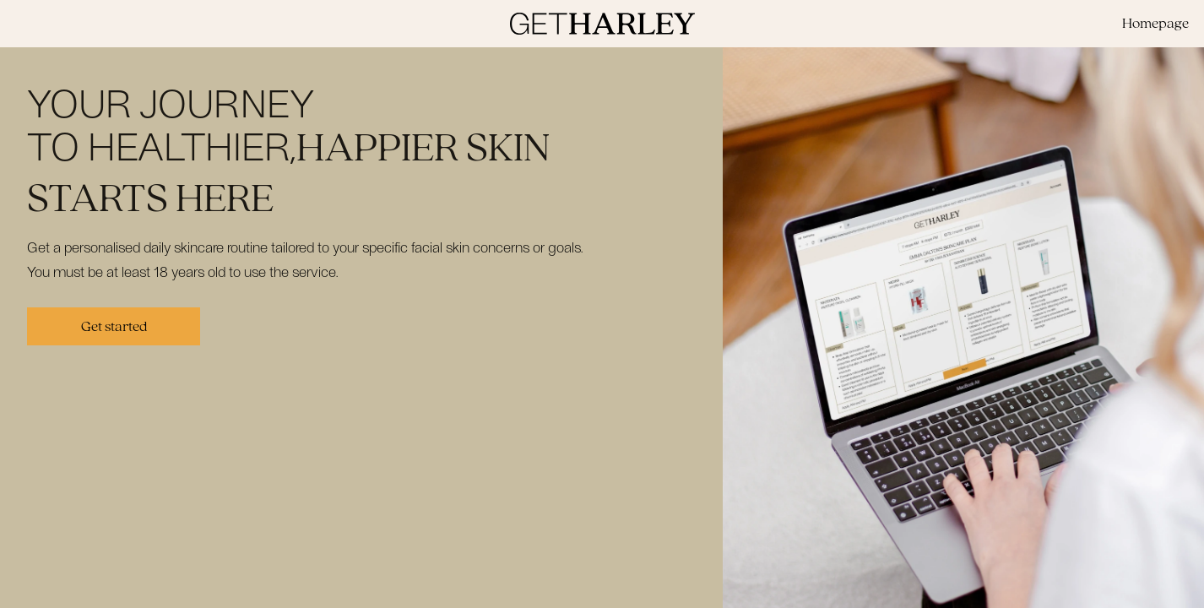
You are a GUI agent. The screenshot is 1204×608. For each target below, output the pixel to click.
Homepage (1155, 23)
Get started (114, 326)
